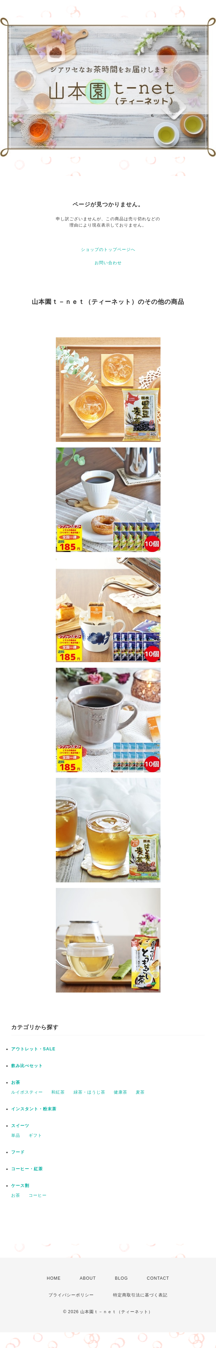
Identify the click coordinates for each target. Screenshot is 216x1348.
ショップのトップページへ (108, 249)
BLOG (121, 1278)
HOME (54, 1278)
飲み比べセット (27, 1065)
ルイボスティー (27, 1092)
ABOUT (88, 1278)
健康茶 (120, 1092)
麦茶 (140, 1092)
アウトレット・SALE (33, 1049)
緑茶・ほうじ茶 (89, 1092)
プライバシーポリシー (71, 1295)
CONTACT (158, 1278)
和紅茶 (58, 1092)
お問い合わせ (108, 262)
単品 (15, 1135)
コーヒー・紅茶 (27, 1168)
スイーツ (20, 1125)
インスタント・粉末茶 (34, 1108)
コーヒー (38, 1195)
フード (18, 1152)
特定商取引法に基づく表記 (140, 1295)
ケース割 (20, 1185)
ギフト (35, 1135)
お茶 (15, 1082)
